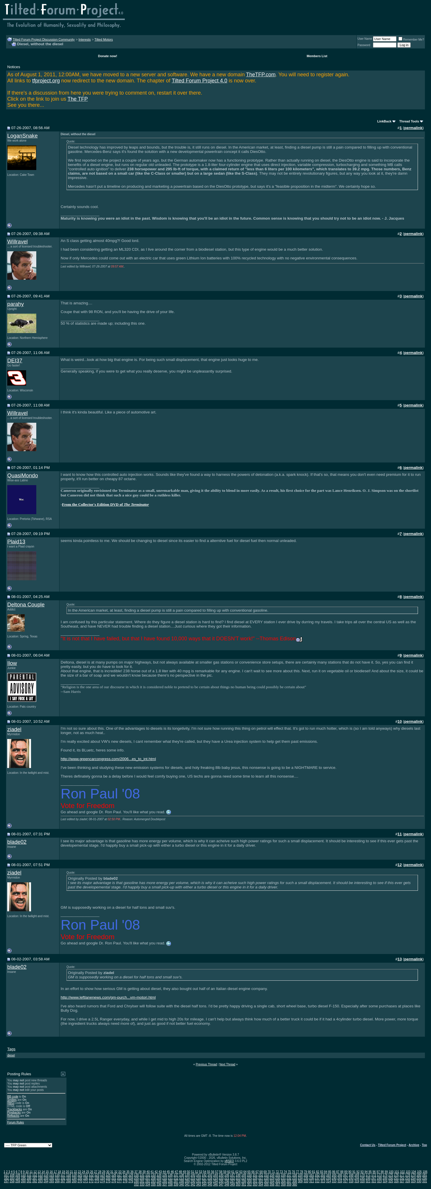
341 (187, 1184)
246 (368, 1178)
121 (85, 1175)
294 (215, 1181)
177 (402, 1175)
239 (328, 1178)
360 (294, 1184)
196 (85, 1178)
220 (221, 1178)
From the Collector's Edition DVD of (105, 504)
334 (147, 1184)
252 (402, 1178)
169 (356, 1175)
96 (374, 1171)
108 (12, 1175)
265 (51, 1181)
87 (337, 1171)
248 (379, 1178)
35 (127, 1171)
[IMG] (10, 1103)
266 (57, 1181)
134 (158, 1175)
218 (210, 1178)
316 (339, 1181)
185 (23, 1178)
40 (148, 1171)
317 (345, 1181)
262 (34, 1181)
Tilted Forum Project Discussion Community (44, 39)
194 (74, 1178)
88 (341, 1171)
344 (204, 1184)
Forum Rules (15, 1122)
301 (255, 1181)
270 (79, 1181)
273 (96, 1181)
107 (6, 1175)
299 (243, 1181)
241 (339, 1178)
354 (260, 1184)
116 (57, 1175)
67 (257, 1171)
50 (188, 1171)
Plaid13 (16, 542)
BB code (12, 1096)
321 (368, 1181)
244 (356, 1178)
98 (382, 1171)
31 (111, 1171)
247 (373, 1178)
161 (311, 1175)
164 (328, 1175)
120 (79, 1175)
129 (130, 1175)
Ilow (12, 663)
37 (136, 1171)
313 (322, 1181)
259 (17, 1181)
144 (215, 1175)
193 (68, 1178)
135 (164, 1175)
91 (354, 1171)
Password (364, 45)
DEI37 (14, 360)
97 (378, 1171)
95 (370, 1171)
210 (164, 1178)
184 (17, 1178)
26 (91, 1171)
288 (181, 1181)
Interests (84, 39)
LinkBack (384, 121)
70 (269, 1171)
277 (119, 1181)
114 (46, 1175)
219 (215, 1178)
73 (281, 1171)
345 (210, 1184)
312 (317, 1181)
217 (204, 1178)
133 (153, 1175)
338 (170, 1184)
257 (6, 1181)
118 (68, 1175)
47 (176, 1171)
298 (238, 1181)
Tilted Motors (104, 39)
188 (40, 1178)
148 (238, 1175)
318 (351, 1181)
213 (181, 1178)
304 (272, 1181)
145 (221, 1175)
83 (321, 1171)
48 (180, 1171)
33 (119, 1171)
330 (418, 1181)
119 (74, 1175)
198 (96, 1178)
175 (390, 1175)
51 (192, 1171)
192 (63, 1178)
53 (200, 1171)
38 (140, 1171)
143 (210, 1175)
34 (123, 1171)
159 (300, 1175)
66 (253, 1171)
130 (136, 1175)
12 (35, 1171)
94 (366, 1171)
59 (224, 1171)
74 (285, 1171)
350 (238, 1184)
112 (34, 1175)
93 (362, 1171)
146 (226, 1175)
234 (300, 1178)
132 (147, 1175)
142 (204, 1175)
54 (204, 1171)
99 (386, 1171)
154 (272, 1175)
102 (402, 1171)
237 (317, 1178)
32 (115, 1171)
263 (40, 1181)
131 (142, 1175)
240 (334, 1178)
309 (300, 1181)
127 (119, 1175)
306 (283, 1181)
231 (283, 1178)
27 (95, 1171)
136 (170, 1175)
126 (113, 1175)
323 (379, 1181)
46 (172, 1171)
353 (255, 1184)
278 (125, 1181)
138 (181, 1175)
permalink (413, 128)
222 (232, 1178)
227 (260, 1178)
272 (91, 1181)
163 (322, 1175)
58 (220, 1171)
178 (407, 1175)
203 (125, 1178)
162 (317, 1175)
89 (345, 1171)
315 (334, 1181)
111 (29, 1175)
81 (313, 1171)
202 (119, 1178)
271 (85, 1181)
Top (424, 1145)
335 (153, 1184)
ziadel (14, 729)
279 (130, 1181)
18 (59, 1171)
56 (212, 1171)
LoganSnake (22, 136)
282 (147, 1181)
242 (345, 1178)
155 (277, 1175)
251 (396, 1178)
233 (294, 1178)
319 (356, 1181)
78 (301, 1171)
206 (142, 1178)
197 (91, 1178)
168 (351, 1175)
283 (153, 1181)
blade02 (16, 842)
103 (407, 1171)
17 (55, 1171)
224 (243, 1178)
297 (232, 1181)
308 (294, 1181)
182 (6, 1178)
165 (334, 1175)
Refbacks (13, 1115)
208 (153, 1178)
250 (390, 1178)
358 (283, 1184)
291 (198, 1181)
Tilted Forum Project (392, 1145)
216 (198, 1178)
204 (130, 1178)
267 (63, 1181)
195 (79, 1178)
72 (277, 1171)
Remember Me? (411, 39)
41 (152, 1171)
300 (249, 1181)
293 (210, 1181)
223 (238, 1178)
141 (198, 1175)
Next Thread (227, 1064)
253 (407, 1178)
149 (243, 1175)
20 (67, 1171)
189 (46, 1178)
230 (277, 1178)
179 (413, 1175)
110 (23, 1175)
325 (390, 1181)
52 (196, 1171)
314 (328, 1181)
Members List (317, 56)
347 (221, 1184)
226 (255, 1178)
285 (164, 1181)
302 (260, 1181)
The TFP (78, 99)
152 (260, 1175)
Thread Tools (409, 121)
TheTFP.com (261, 74)
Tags (11, 1049)
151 (255, 1175)
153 (266, 1175)
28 (99, 1171)
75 (289, 1171)
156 (283, 1175)
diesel (11, 1055)
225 (249, 1178)
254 (413, 1178)
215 (192, 1178)
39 (144, 1171)
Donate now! (107, 56)
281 (142, 1181)
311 (311, 1181)
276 (113, 1181)
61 (233, 1171)
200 (108, 1178)
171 (368, 1175)
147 (232, 1175)
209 (158, 1178)
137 (176, 1175)
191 (57, 1178)
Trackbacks (14, 1109)
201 (113, 1178)
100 (391, 1171)
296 (226, 1181)
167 (345, 1175)
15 (47, 1171)
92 (358, 1171)
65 (248, 1171)
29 (103, 1171)
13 (39, 1171)
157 (288, 1175)
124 (102, 1175)
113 (40, 1175)
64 (244, 1171)
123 (96, 1175)
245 (362, 1178)
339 (176, 1184)
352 (249, 1184)
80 (309, 1171)
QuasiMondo (22, 475)
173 (379, 1175)
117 (63, 1175)
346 (215, 1184)
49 (184, 1171)
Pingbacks (14, 1112)
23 (79, 1171)
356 (272, 1184)
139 (187, 1175)
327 (402, 1181)
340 (181, 1184)
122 (91, 1175)
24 (83, 1171)
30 (107, 1171)
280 (136, 1181)
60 (228, 1171)
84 (325, 1171)
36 (132, 1171)
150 (249, 1175)
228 (266, 1178)
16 (51, 1171)
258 (12, 1181)
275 (108, 1181)
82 (317, 1171)
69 (265, 1171)
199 (102, 1178)
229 (272, 1178)
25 (87, 1171)
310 (306, 1181)
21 (71, 1171)
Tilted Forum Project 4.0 (199, 81)
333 (142, 1184)
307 (288, 1181)
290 (192, 1181)
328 (407, 1181)
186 (29, 1178)
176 (396, 1175)
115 (51, 1175)
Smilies (12, 1099)
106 (425, 1171)
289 (187, 1181)
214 (187, 1178)
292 (204, 1181)
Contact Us (368, 1145)
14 (43, 1171)
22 (75, 1171)
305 (277, 1181)
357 (277, 1184)
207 (147, 1178)
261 (29, 1181)
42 (156, 1171)
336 (158, 1184)
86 (333, 1171)
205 (136, 1178)
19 (63, 1171)
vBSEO (229, 1161)
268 (68, 1181)
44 (164, 1171)
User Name (365, 38)
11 (31, 1171)
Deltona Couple (26, 604)
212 (176, 1178)
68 (261, 1171)
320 (362, 1181)
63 (241, 1171)
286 (170, 1181)
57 (216, 1171)
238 (322, 1178)
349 (232, 1184)
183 (12, 1178)
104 (413, 1171)
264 (46, 1181)
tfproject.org (46, 81)
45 (168, 1171)
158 (294, 1175)
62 (237, 1171)
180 (418, 1175)
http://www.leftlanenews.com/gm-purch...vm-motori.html (108, 997)
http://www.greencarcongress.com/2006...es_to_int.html (108, 759)
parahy (15, 304)
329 (413, 1181)
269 (74, 1181)
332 (136, 1184)
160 (306, 1175)
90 (349, 1171)
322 (373, 1181)
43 (160, 1171)
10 (27, 1171)
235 (306, 1178)
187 (34, 1178)
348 (226, 1184)
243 (351, 1178)
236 (311, 1178)
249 (385, 1178)
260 (23, 1181)
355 (266, 1184)
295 (221, 1181)
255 (418, 1178)
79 (305, 1171)
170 (362, 1175)
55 (208, 1171)
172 (373, 1175)
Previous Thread (206, 1064)
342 (192, 1184)
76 (293, 1171)
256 (424, 1178)
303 (266, 1181)
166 (339, 1175)
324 (385, 1181)
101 (396, 1171)
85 (329, 1171)
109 (17, 1175)
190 (51, 1178)
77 (297, 1171)
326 (396, 1181)
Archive (414, 1145)
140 (192, 1175)
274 (102, 1181)
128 (125, 1175)
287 (176, 1181)
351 (243, 1184)
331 (424, 1181)
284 (158, 1181)
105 (419, 1171)
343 (198, 1184)
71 (273, 1171)
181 (424, 1175)
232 (288, 1178)
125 (108, 1175)
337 (164, 1184)
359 (288, 1184)
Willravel (17, 241)
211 (170, 1178)
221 (226, 1178)
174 (385, 1175)
